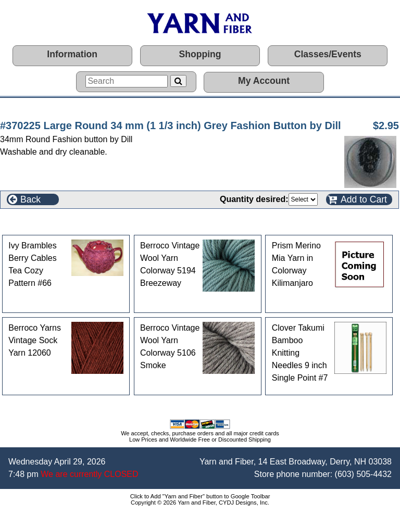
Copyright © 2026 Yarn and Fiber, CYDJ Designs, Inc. (200, 502)
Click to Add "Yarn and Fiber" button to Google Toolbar (200, 496)
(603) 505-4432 (363, 474)
